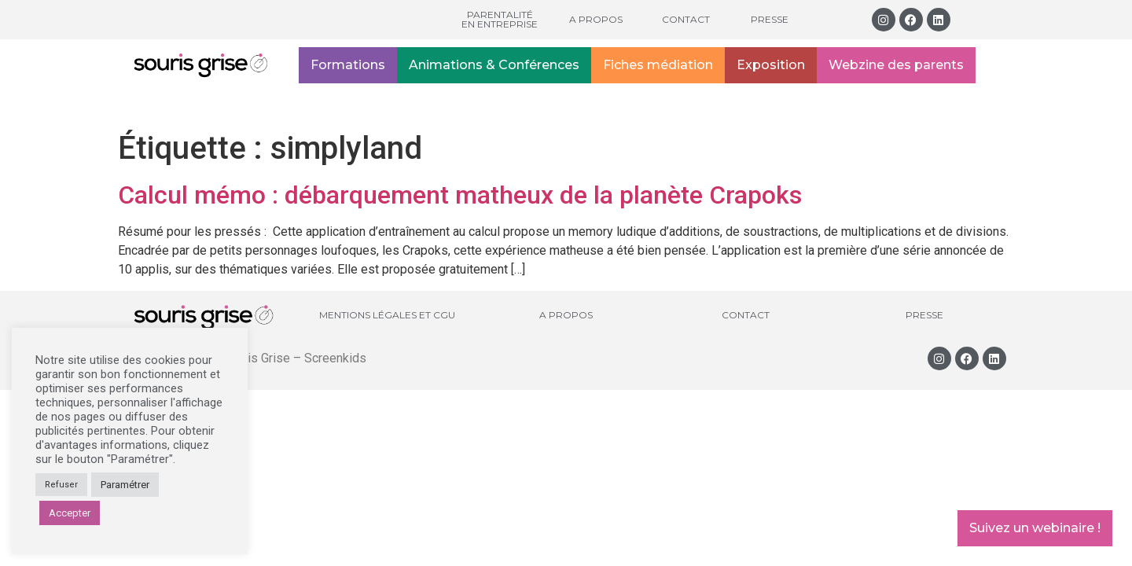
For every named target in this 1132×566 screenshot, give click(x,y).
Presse (769, 19)
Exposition (771, 64)
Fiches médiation (658, 64)
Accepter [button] (69, 513)
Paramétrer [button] (125, 485)
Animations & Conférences (494, 64)
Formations (348, 64)
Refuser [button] (61, 485)
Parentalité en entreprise (499, 19)
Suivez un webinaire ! (1035, 527)
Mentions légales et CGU (387, 315)
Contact (686, 19)
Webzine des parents (896, 64)
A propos (596, 19)
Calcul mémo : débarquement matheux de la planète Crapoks (460, 195)
